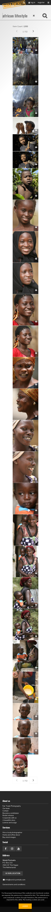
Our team (6, 808)
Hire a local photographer (12, 832)
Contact (5, 811)
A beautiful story (9, 820)
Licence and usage (10, 822)
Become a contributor (11, 813)
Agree (25, 906)
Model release (8, 815)
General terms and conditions (14, 884)
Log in (32, 2)
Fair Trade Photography (12, 806)
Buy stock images (9, 837)
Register (41, 2)
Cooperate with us (10, 818)
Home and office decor (11, 835)
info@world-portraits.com (15, 880)
